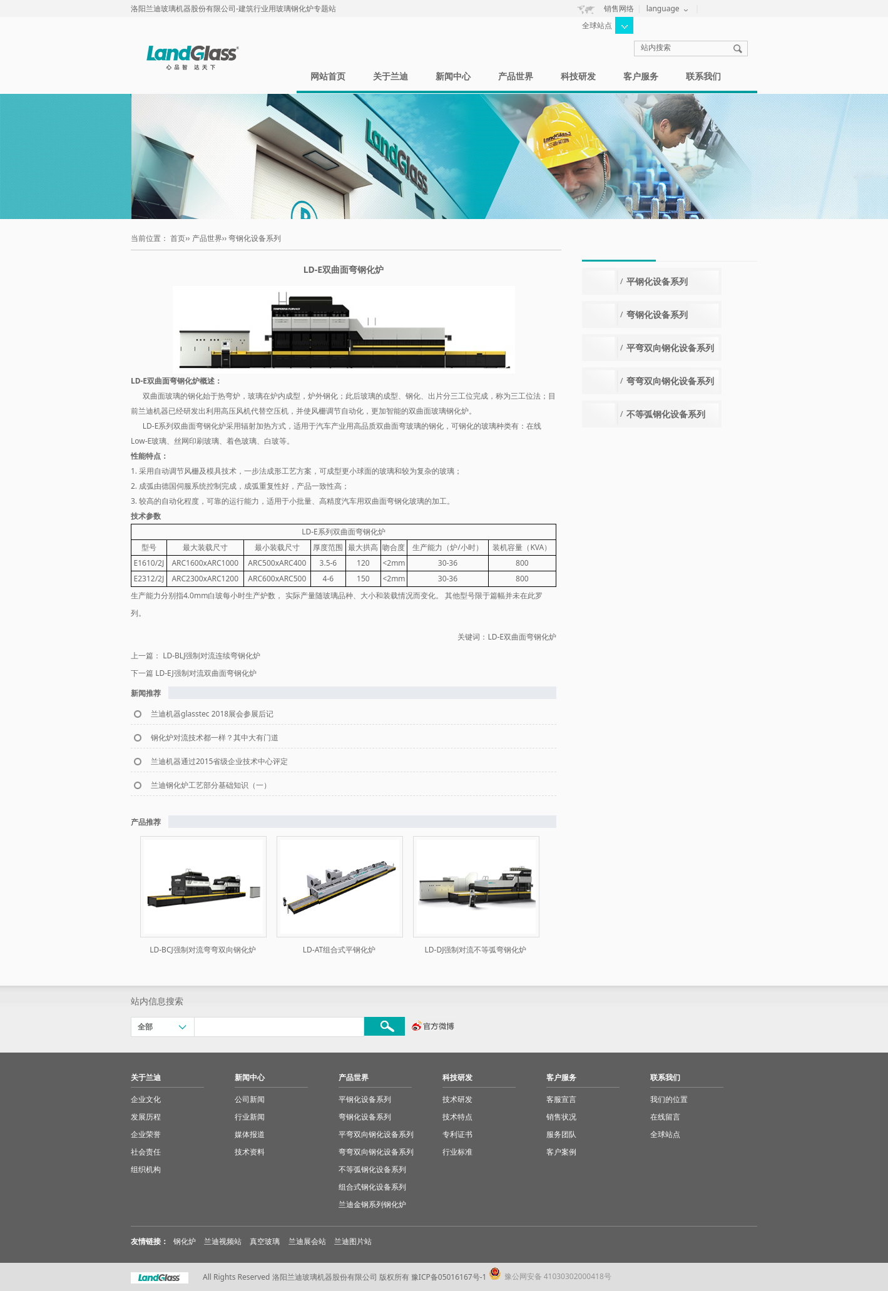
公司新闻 (250, 1099)
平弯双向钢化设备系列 (670, 348)
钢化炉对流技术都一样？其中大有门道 (214, 737)
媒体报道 (250, 1134)
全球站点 (665, 1134)
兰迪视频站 (223, 1241)
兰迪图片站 (353, 1241)
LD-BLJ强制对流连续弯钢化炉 (211, 655)
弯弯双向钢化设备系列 (670, 381)
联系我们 (703, 76)
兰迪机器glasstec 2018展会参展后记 (212, 713)
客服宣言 (561, 1099)
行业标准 (457, 1151)
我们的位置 (669, 1099)
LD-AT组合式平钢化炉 (339, 949)
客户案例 (561, 1151)
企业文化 (146, 1099)
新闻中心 (453, 76)
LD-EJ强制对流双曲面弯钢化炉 (206, 673)
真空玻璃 (265, 1241)
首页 (177, 238)
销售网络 (619, 8)
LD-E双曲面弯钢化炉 (521, 636)
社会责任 (146, 1151)
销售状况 (561, 1116)
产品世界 (515, 76)
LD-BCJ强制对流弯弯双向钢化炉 (203, 949)
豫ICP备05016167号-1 (449, 1277)
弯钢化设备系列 (254, 238)
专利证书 (457, 1134)
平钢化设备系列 (657, 281)
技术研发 (457, 1099)
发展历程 (146, 1116)
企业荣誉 (146, 1134)
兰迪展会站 (307, 1241)
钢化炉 (184, 1241)
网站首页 (327, 76)
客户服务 (640, 76)
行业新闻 (250, 1116)
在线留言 (665, 1116)
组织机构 (146, 1169)
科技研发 (578, 76)
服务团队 (561, 1134)
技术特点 (457, 1116)
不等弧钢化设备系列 (665, 414)
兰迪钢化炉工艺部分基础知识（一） (211, 785)
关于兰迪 (390, 76)
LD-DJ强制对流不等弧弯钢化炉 (476, 949)
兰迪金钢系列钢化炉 (372, 1204)
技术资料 (250, 1151)
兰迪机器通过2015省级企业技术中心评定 (219, 761)
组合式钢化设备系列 (372, 1186)
